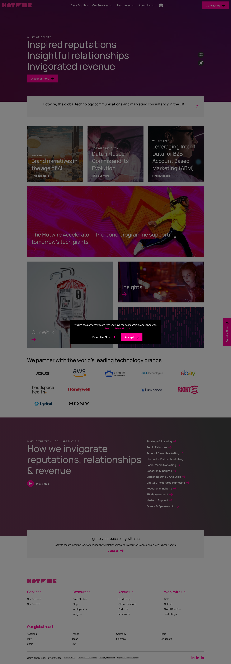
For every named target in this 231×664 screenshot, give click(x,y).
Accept (129, 337)
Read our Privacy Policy (117, 328)
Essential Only (101, 337)
